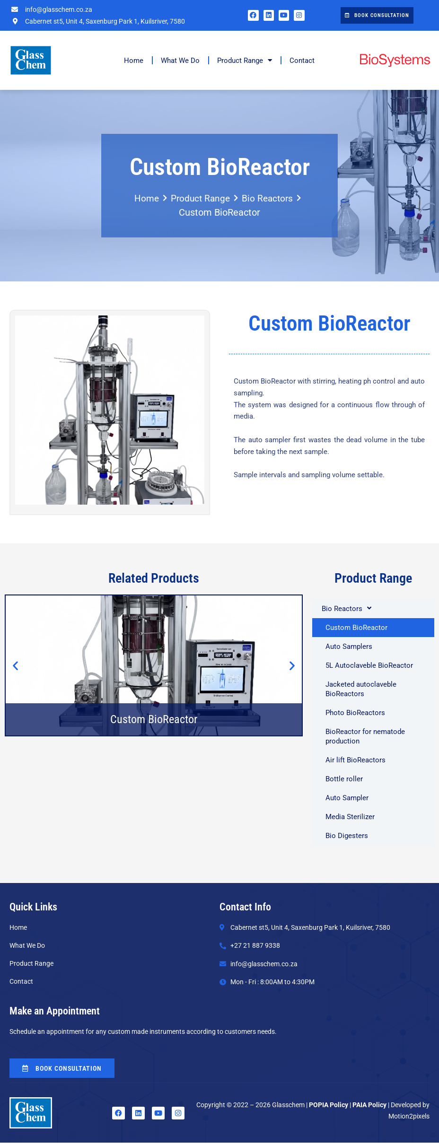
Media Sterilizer (351, 817)
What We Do (180, 60)
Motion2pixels (409, 1119)
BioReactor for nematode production (365, 736)
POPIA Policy (328, 1107)
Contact (302, 60)
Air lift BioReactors (355, 760)
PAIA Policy (369, 1107)
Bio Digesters (346, 835)
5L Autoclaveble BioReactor (369, 665)
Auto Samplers (348, 646)
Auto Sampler (347, 798)
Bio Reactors (269, 198)
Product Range (244, 60)
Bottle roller (344, 779)
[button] (15, 665)
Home (133, 60)
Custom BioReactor (356, 627)
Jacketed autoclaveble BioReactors (360, 689)
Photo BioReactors (355, 712)
